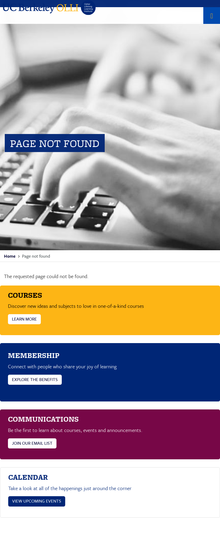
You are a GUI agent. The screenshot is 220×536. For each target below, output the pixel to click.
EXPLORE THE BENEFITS (35, 379)
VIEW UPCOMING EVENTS (36, 501)
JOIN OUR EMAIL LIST (32, 443)
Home (9, 256)
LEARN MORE (24, 319)
